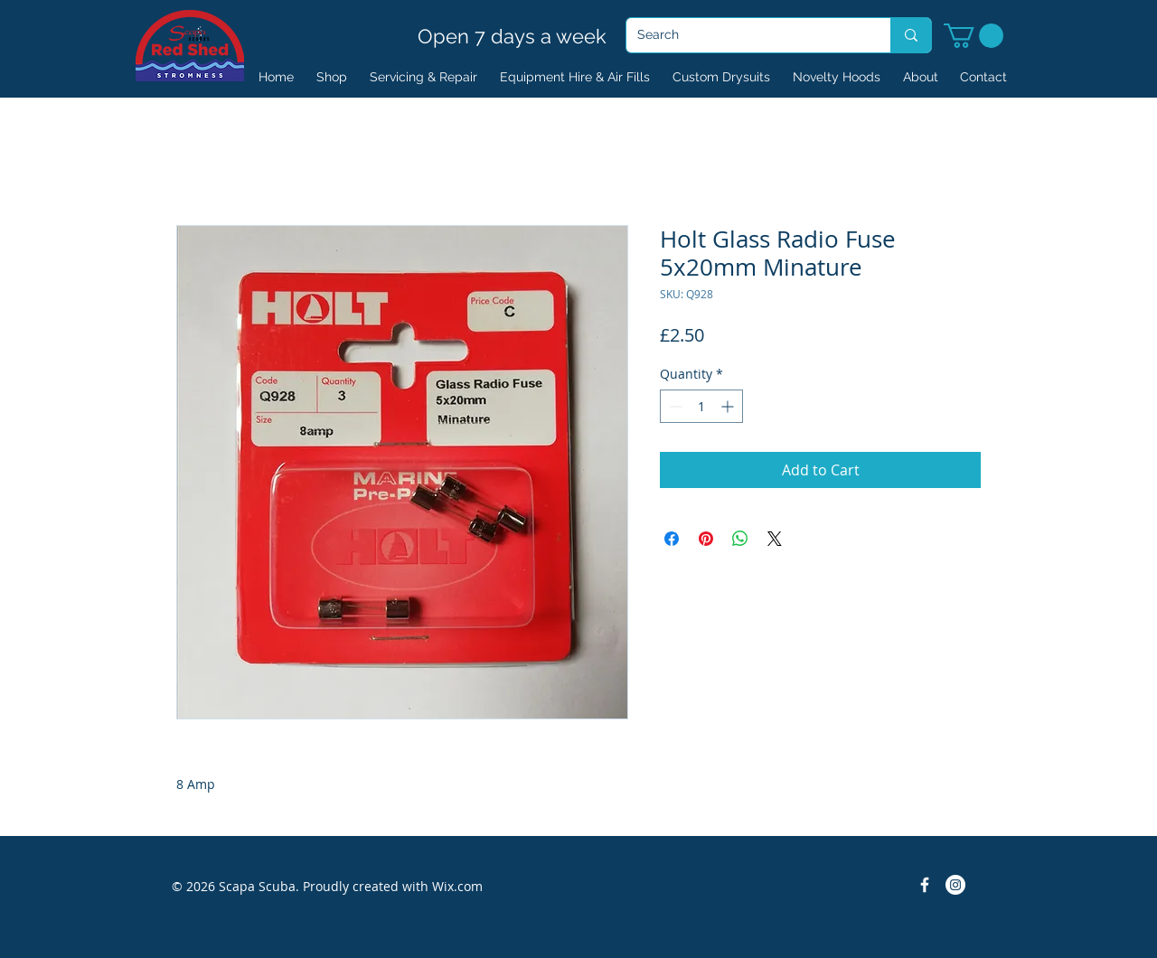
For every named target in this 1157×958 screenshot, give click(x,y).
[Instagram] (955, 885)
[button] (973, 35)
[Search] (744, 35)
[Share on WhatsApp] (740, 538)
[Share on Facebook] (671, 538)
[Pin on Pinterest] (706, 538)
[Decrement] (674, 406)
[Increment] (729, 406)
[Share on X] (774, 538)
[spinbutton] (701, 406)
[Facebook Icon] (925, 885)
